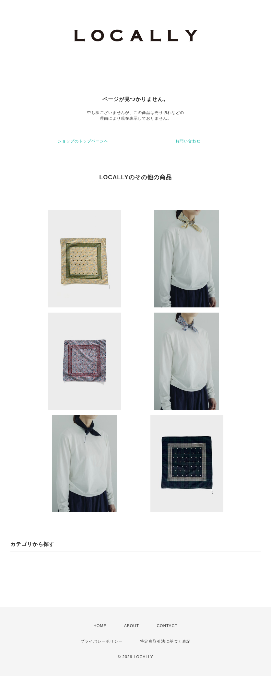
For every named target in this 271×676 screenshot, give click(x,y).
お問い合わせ (188, 141)
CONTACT (167, 626)
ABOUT (131, 626)
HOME (99, 626)
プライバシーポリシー (101, 641)
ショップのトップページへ (83, 141)
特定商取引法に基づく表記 (165, 641)
